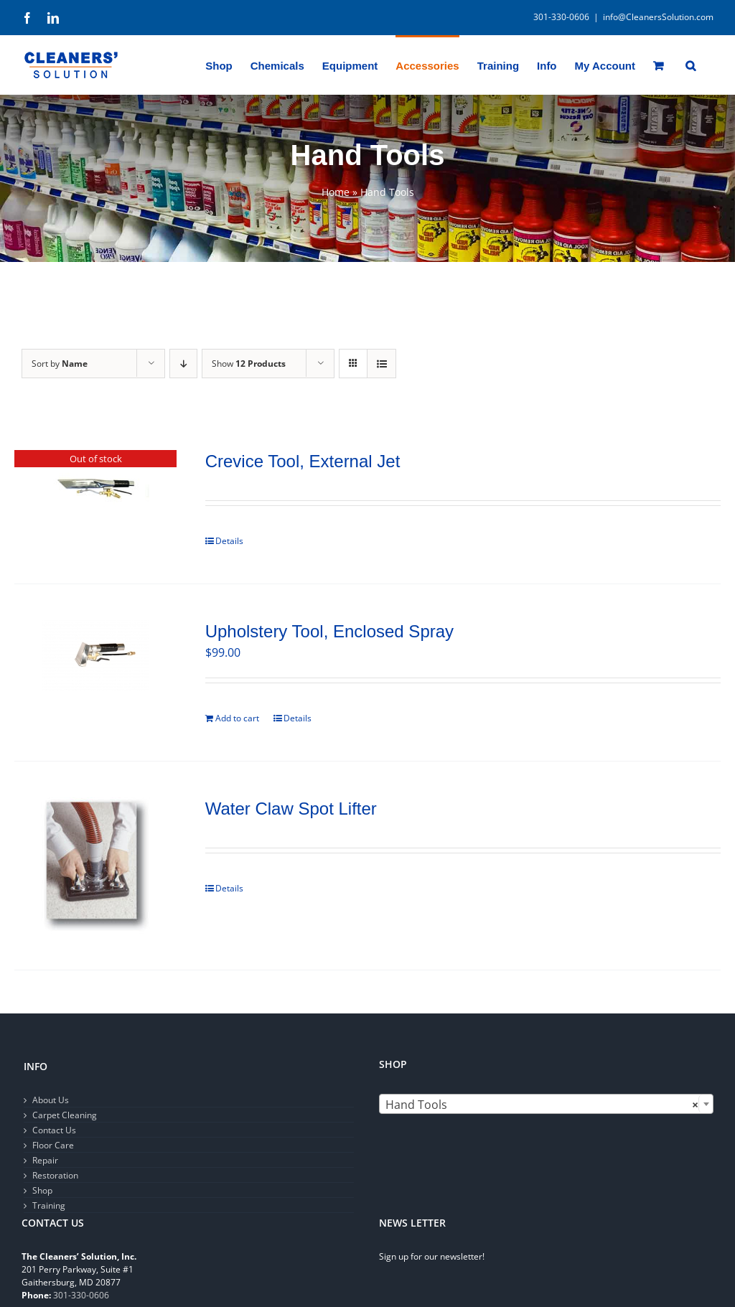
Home (336, 192)
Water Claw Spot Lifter (291, 808)
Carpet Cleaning (64, 1115)
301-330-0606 (81, 1295)
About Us (50, 1100)
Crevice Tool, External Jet (303, 461)
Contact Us (54, 1130)
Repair (45, 1160)
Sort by (60, 363)
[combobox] (546, 1104)
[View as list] (381, 364)
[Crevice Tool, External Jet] (95, 490)
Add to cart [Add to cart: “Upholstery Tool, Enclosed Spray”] (237, 718)
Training (48, 1205)
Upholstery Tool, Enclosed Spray (329, 631)
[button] (690, 64)
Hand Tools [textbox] (541, 1105)
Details (229, 541)
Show (249, 363)
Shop (42, 1190)
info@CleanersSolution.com (658, 17)
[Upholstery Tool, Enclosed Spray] (95, 655)
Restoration (55, 1175)
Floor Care (53, 1145)
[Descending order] (183, 363)
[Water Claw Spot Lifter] (95, 865)
